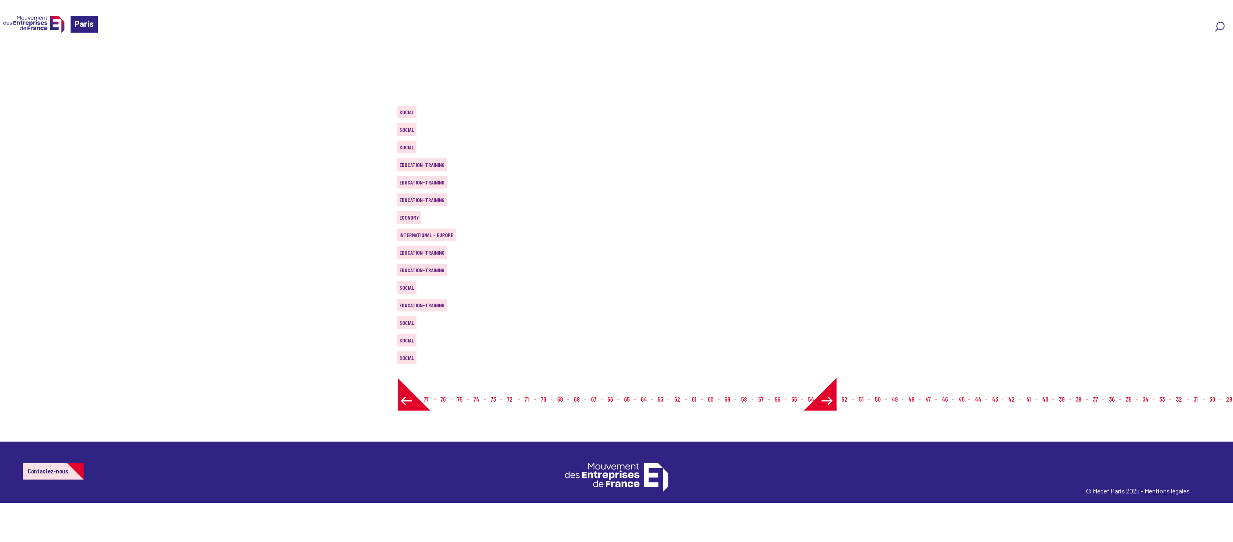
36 (1112, 399)
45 (962, 399)
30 (1212, 399)
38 (1078, 399)
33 (1162, 399)
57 (761, 399)
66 (610, 399)
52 (844, 399)
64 (644, 399)
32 (1179, 399)
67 (593, 399)
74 (476, 399)
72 (510, 399)
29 (1229, 399)
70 (543, 399)
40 (1045, 399)
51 (861, 399)
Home (18, 54)
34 (1145, 399)
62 (677, 399)
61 (694, 399)
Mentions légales (1167, 491)
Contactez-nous (48, 471)
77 (426, 399)
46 (945, 399)
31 (1195, 399)
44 (978, 399)
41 (1028, 399)
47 (928, 399)
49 (895, 399)
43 (995, 399)
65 (627, 399)
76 (443, 399)
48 (911, 399)
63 (660, 399)
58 (744, 399)
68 (577, 399)
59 (727, 399)
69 (560, 399)
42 (1011, 399)
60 (710, 399)
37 (1095, 399)
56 (777, 399)
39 (1062, 399)
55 (794, 399)
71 (527, 399)
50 (878, 399)
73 (493, 399)
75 (460, 399)
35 (1128, 399)
